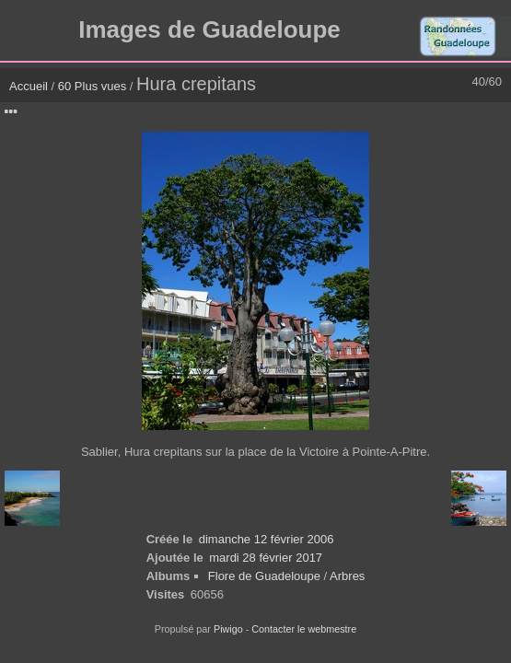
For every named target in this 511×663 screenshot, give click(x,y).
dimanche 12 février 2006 (266, 539)
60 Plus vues (92, 86)
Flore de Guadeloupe (264, 576)
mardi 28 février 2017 (265, 557)
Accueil (28, 86)
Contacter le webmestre (303, 628)
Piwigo (228, 628)
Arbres (347, 576)
